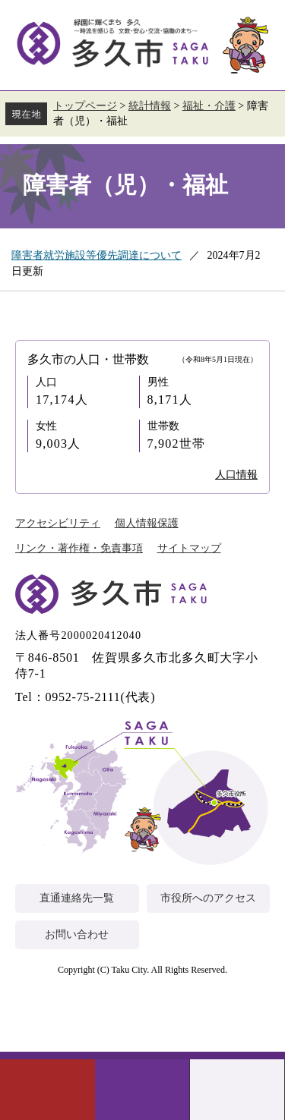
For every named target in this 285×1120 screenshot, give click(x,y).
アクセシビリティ (57, 523)
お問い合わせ (77, 934)
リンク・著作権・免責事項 (79, 548)
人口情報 (236, 474)
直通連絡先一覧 (77, 898)
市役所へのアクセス (208, 898)
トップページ (85, 106)
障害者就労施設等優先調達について (96, 255)
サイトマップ (189, 548)
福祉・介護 (209, 106)
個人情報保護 (147, 523)
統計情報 (149, 106)
